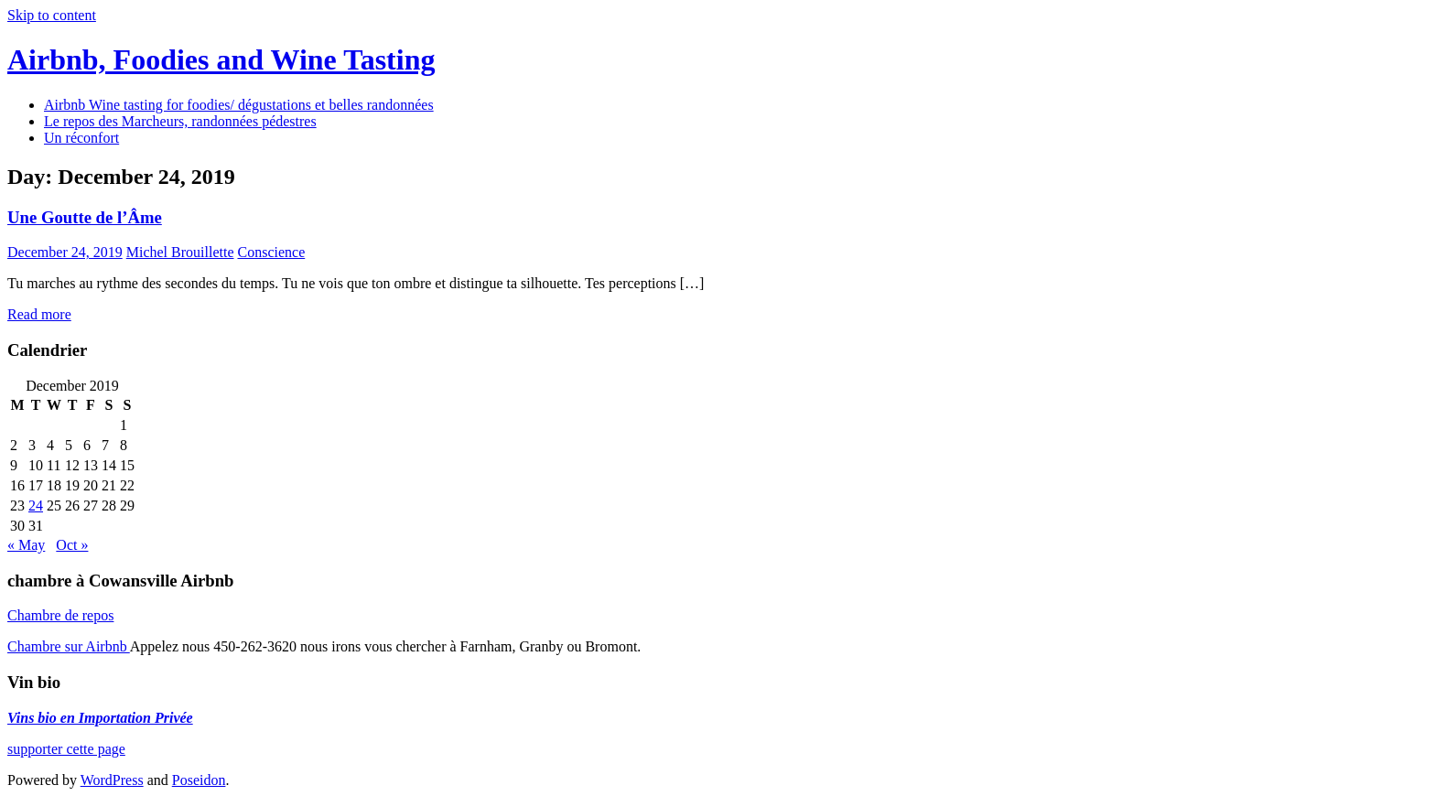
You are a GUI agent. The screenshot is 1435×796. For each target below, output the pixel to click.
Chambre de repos (60, 615)
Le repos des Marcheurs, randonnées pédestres (180, 121)
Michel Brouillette (180, 252)
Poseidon (199, 780)
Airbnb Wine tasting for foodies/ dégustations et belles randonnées (239, 105)
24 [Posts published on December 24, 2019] (35, 505)
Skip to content (51, 15)
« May (26, 545)
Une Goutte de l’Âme (84, 217)
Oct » (72, 545)
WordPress (112, 780)
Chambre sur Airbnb (68, 646)
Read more (39, 314)
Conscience (271, 252)
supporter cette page (66, 749)
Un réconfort (81, 137)
